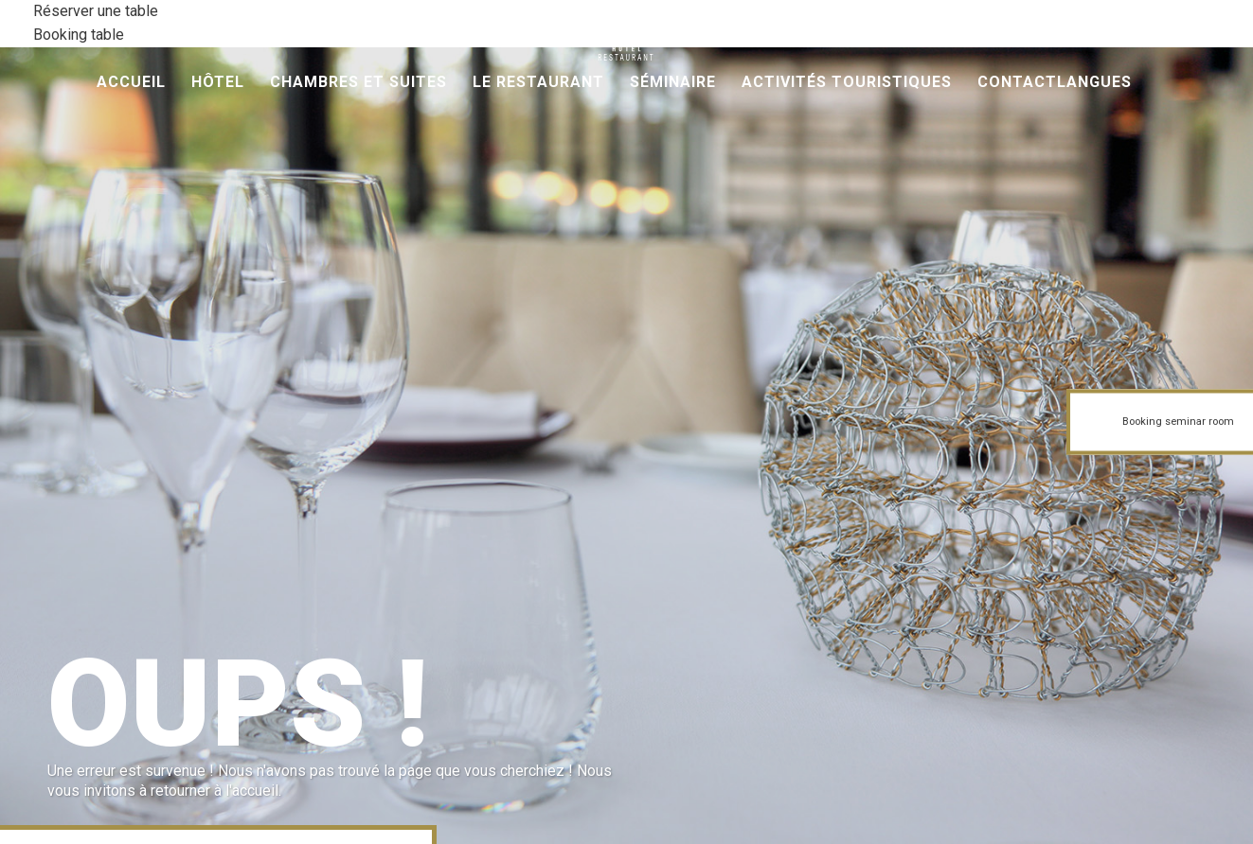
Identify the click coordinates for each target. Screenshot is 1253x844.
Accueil (131, 82)
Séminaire (673, 82)
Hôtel (217, 82)
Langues (1094, 82)
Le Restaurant (538, 82)
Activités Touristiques (847, 82)
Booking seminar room (1178, 421)
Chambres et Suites (358, 82)
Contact (1017, 82)
